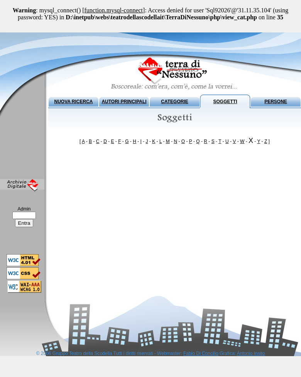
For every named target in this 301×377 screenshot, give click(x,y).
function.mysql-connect (114, 10)
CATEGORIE (174, 101)
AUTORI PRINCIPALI (123, 101)
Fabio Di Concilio (200, 353)
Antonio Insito (251, 353)
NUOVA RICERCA (73, 101)
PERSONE (275, 101)
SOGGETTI (225, 101)
